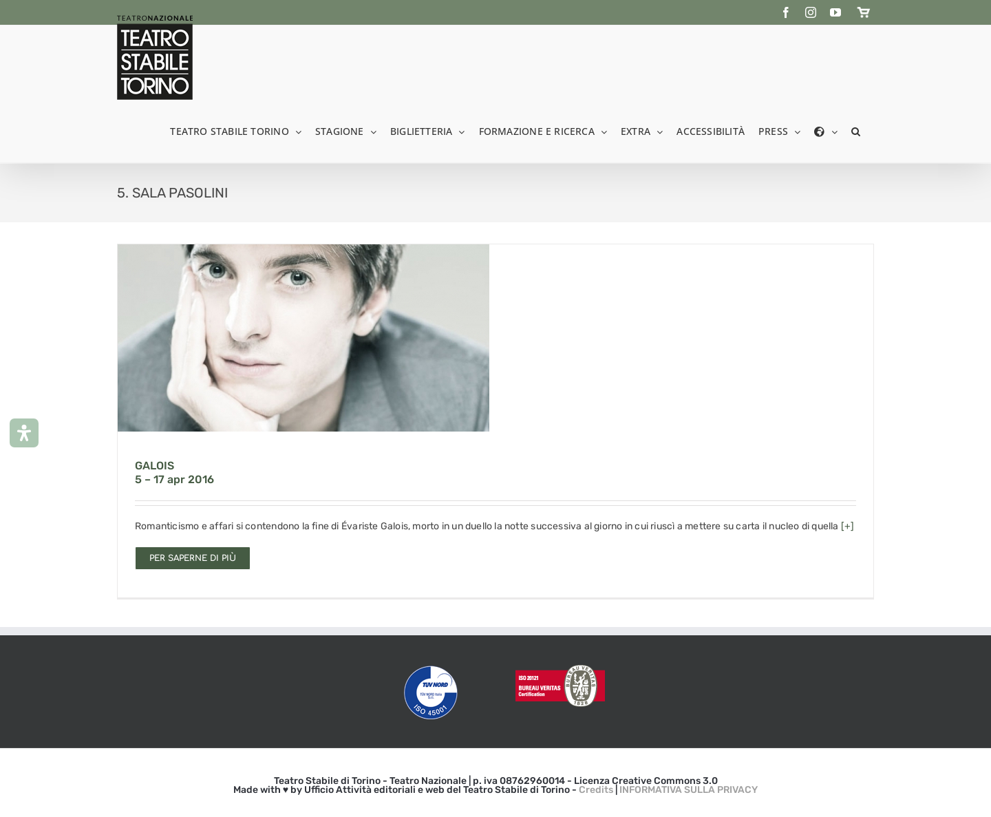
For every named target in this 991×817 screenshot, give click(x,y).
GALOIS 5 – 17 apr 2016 (174, 472)
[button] (855, 130)
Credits (596, 790)
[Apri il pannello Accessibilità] (24, 432)
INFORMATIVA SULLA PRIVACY (688, 790)
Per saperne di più (192, 558)
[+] (848, 526)
